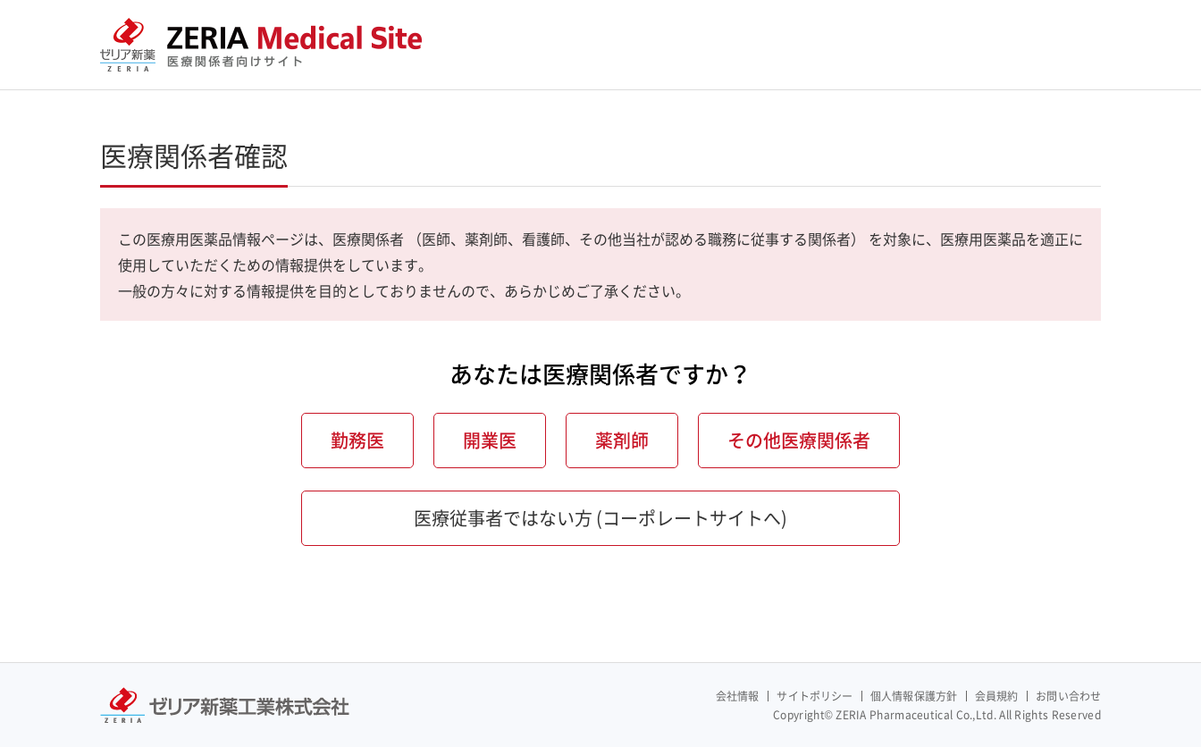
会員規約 (996, 696)
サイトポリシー (814, 696)
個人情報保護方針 (913, 696)
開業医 (490, 440)
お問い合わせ (1068, 696)
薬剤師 (622, 440)
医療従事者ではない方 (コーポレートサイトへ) (600, 518)
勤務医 (357, 440)
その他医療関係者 (798, 440)
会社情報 (737, 696)
